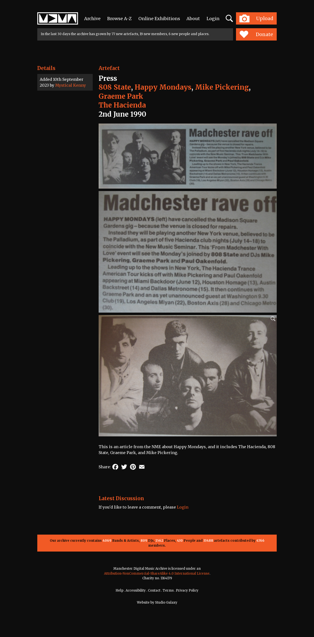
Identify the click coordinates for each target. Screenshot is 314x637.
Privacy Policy (187, 590)
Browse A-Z (119, 18)
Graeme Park (121, 96)
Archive (92, 18)
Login (213, 18)
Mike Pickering (222, 87)
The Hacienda (122, 105)
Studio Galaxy (166, 602)
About (193, 18)
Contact (154, 590)
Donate (256, 34)
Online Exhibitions (159, 18)
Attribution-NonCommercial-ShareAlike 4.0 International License (156, 573)
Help (119, 590)
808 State (115, 87)
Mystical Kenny (70, 85)
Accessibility (136, 590)
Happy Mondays (163, 87)
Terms (168, 590)
